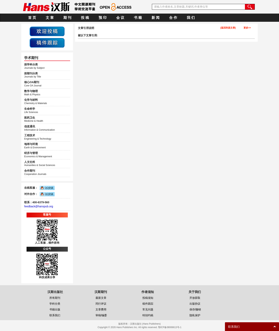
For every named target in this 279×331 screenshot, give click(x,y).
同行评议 (101, 303)
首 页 (32, 18)
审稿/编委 (101, 315)
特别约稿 (147, 315)
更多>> (247, 28)
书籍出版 (54, 309)
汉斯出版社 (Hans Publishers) (145, 323)
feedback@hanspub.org (38, 206)
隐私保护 (194, 315)
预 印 (103, 18)
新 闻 (155, 18)
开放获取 (194, 297)
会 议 (120, 18)
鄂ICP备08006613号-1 (169, 327)
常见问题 (147, 309)
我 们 (191, 18)
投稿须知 (147, 297)
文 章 (50, 18)
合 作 (173, 18)
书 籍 (138, 18)
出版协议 (194, 303)
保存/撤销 (195, 309)
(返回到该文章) (228, 28)
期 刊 (67, 18)
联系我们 (54, 315)
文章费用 (101, 309)
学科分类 (54, 303)
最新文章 (101, 297)
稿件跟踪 (147, 303)
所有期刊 (54, 297)
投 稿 (85, 18)
